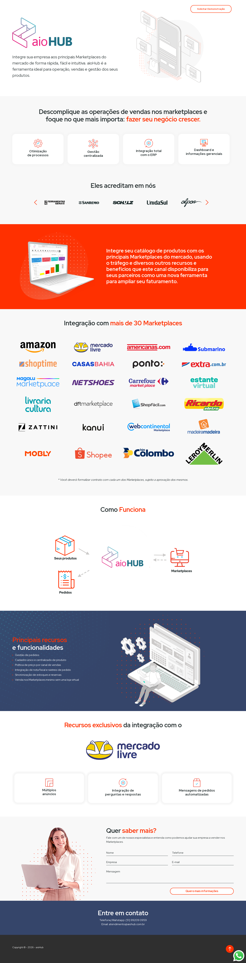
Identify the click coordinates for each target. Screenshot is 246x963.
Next (205, 202)
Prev (37, 202)
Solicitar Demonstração (211, 8)
